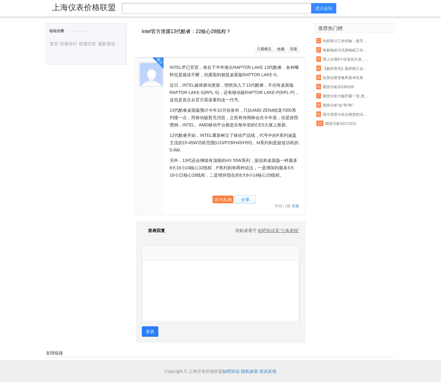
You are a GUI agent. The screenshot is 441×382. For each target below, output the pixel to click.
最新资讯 (106, 43)
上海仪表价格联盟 (84, 7)
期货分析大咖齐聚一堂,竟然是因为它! (346, 96)
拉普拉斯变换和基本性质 (343, 78)
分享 (245, 199)
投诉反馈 (268, 371)
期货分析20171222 (340, 124)
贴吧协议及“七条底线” (278, 230)
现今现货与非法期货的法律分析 (346, 114)
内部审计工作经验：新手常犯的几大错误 (346, 41)
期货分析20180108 (338, 87)
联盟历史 (87, 43)
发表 (150, 331)
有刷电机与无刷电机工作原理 (346, 50)
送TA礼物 (223, 199)
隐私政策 (249, 371)
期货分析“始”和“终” (338, 105)
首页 (54, 43)
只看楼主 (264, 49)
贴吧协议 (231, 371)
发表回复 (153, 230)
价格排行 (68, 43)
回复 (293, 49)
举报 (278, 206)
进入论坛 (323, 8)
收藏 (281, 49)
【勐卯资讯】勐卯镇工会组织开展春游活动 (346, 68)
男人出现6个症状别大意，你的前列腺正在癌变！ (346, 59)
